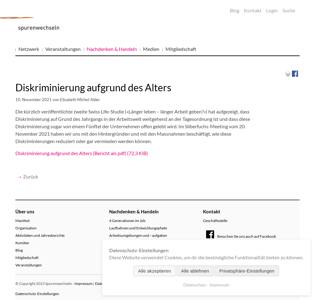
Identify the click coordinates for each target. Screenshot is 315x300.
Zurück (30, 176)
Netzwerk (28, 49)
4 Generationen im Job (127, 220)
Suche (288, 10)
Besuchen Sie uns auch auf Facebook (241, 236)
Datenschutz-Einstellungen (37, 293)
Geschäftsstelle (215, 220)
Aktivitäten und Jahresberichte (40, 235)
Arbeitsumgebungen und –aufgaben (138, 235)
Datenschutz (194, 284)
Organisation (26, 228)
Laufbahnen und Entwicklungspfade (138, 228)
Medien (151, 49)
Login (272, 10)
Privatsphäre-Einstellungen (246, 270)
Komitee (22, 242)
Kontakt (252, 10)
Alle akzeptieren (154, 270)
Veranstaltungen (63, 49)
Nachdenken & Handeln (112, 49)
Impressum (83, 283)
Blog (234, 10)
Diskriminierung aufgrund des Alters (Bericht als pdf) (81, 153)
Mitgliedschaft (180, 49)
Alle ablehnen (195, 270)
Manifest (22, 220)
